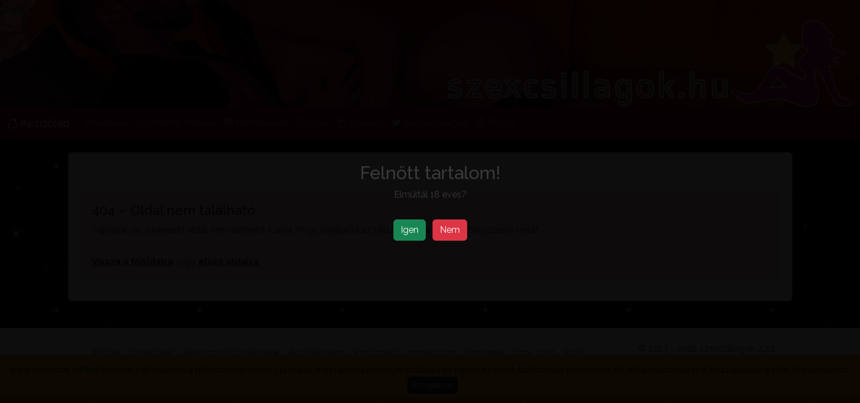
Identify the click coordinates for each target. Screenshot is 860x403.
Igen (410, 229)
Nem (450, 229)
